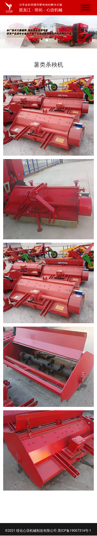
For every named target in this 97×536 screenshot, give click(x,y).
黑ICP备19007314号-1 (74, 531)
